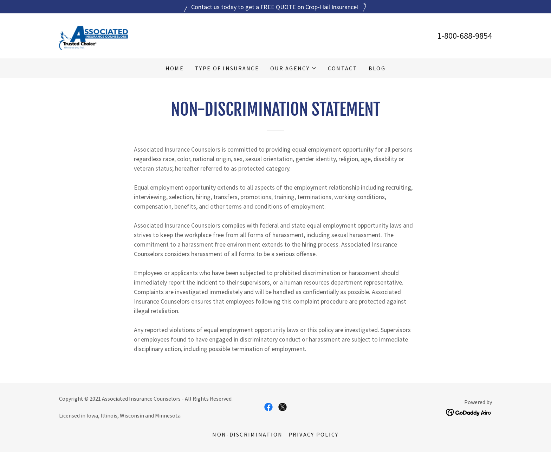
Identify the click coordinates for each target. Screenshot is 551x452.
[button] (293, 68)
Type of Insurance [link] (227, 68)
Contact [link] (342, 68)
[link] (93, 35)
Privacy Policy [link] (314, 434)
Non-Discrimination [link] (247, 434)
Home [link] (175, 68)
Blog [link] (377, 68)
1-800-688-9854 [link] (464, 35)
